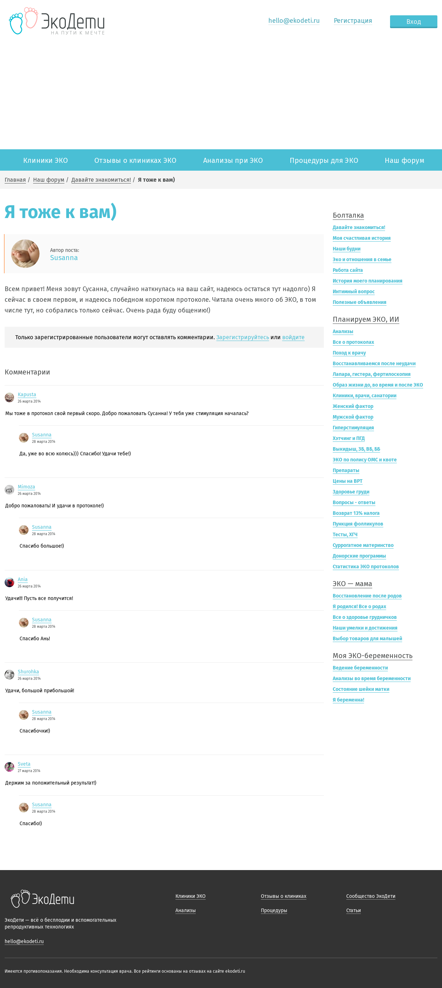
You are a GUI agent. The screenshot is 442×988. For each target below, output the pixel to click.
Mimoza (26, 487)
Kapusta (27, 395)
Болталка (348, 215)
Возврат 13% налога (356, 513)
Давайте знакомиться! (101, 179)
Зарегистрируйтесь (242, 337)
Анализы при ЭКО (233, 160)
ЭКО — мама (352, 583)
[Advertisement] (221, 96)
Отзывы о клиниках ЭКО (135, 160)
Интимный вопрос (354, 292)
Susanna (64, 257)
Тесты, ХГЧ (345, 535)
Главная (15, 179)
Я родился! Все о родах (359, 607)
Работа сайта (348, 270)
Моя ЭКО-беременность (372, 655)
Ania (23, 579)
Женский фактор (353, 406)
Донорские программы (359, 556)
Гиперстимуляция (353, 428)
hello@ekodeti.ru (294, 21)
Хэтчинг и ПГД (349, 438)
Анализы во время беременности (372, 679)
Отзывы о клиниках (283, 896)
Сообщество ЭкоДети (370, 896)
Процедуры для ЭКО (324, 160)
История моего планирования (367, 281)
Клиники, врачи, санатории (364, 396)
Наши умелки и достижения (365, 628)
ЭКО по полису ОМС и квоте (365, 460)
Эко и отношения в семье (362, 260)
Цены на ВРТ (348, 481)
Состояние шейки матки (361, 689)
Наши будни (347, 249)
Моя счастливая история (362, 238)
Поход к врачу (349, 353)
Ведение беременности (360, 668)
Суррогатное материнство (363, 545)
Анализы (343, 332)
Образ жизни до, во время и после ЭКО (378, 385)
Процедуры (274, 910)
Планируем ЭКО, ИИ (366, 319)
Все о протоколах (353, 342)
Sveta (24, 764)
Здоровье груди (351, 492)
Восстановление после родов (367, 596)
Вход (413, 22)
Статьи (353, 910)
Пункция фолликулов (358, 524)
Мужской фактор (353, 417)
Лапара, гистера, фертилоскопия (372, 374)
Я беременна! (348, 700)
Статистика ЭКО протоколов (366, 567)
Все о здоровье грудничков (365, 617)
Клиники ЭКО (45, 160)
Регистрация (353, 21)
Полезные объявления (359, 302)
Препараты (346, 470)
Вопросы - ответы (354, 503)
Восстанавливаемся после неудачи (374, 364)
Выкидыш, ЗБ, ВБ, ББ (356, 449)
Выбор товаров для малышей (367, 639)
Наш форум (404, 160)
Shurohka (28, 672)
